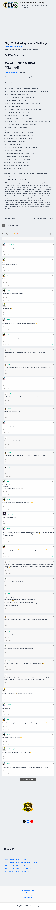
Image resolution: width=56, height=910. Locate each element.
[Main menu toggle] (53, 5)
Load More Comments (28, 779)
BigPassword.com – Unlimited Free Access (17, 871)
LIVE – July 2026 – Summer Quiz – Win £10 (17, 859)
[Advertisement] (28, 21)
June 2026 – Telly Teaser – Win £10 (14, 865)
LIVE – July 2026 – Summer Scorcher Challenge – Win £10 (21, 862)
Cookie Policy (28, 897)
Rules (28, 892)
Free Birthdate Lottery (32, 2)
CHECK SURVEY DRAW (11, 73)
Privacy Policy (28, 895)
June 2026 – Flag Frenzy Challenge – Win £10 (17, 868)
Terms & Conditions (28, 890)
